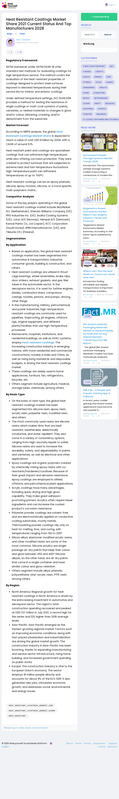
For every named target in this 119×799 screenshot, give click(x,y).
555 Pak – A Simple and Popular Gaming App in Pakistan (96, 393)
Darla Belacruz (91, 241)
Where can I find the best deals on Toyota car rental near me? (99, 274)
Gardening (89, 87)
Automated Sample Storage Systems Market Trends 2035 (98, 158)
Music (86, 98)
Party (97, 103)
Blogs (9, 34)
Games (109, 82)
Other (22, 34)
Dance (86, 76)
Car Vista (89, 294)
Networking (101, 98)
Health (103, 87)
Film (109, 76)
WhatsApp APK (91, 414)
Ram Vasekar (23, 39)
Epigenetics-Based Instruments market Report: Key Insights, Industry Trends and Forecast (95, 215)
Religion (109, 103)
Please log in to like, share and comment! (26, 727)
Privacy (88, 743)
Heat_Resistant (17, 715)
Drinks (98, 76)
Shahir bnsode (91, 360)
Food (98, 82)
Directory (112, 746)
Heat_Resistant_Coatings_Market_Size (31, 705)
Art (112, 66)
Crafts (99, 71)
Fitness (87, 82)
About (70, 743)
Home (86, 92)
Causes (87, 71)
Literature (99, 92)
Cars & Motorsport (94, 66)
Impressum (99, 743)
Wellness (101, 114)
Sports (102, 108)
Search (107, 34)
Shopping (88, 108)
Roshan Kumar (91, 179)
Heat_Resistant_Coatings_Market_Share (32, 710)
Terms (78, 743)
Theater (87, 114)
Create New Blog (99, 16)
